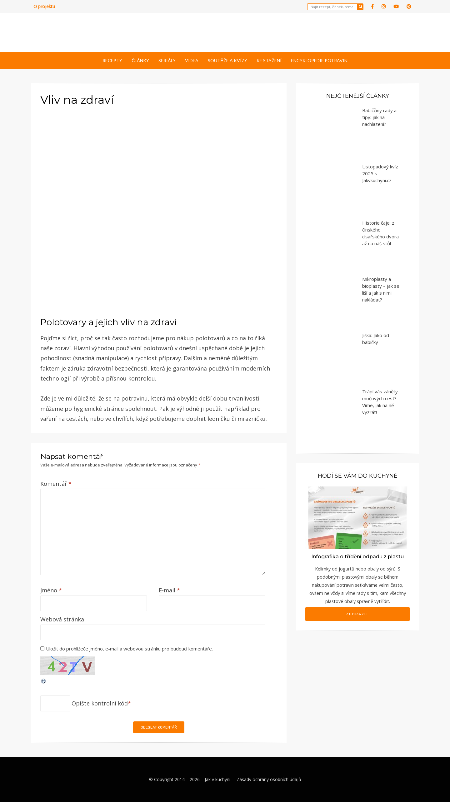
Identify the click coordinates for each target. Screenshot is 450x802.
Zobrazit (357, 614)
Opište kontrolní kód (100, 703)
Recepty (112, 60)
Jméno (51, 590)
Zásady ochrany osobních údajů (269, 779)
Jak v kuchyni (217, 779)
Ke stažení (269, 60)
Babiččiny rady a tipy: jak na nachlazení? (379, 117)
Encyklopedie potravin (319, 60)
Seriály (167, 60)
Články (140, 60)
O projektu (44, 6)
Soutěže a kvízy (227, 60)
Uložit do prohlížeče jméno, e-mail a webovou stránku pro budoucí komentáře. (129, 648)
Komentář (56, 483)
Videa (191, 60)
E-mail (169, 590)
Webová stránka (62, 619)
